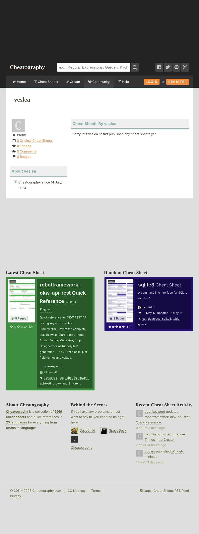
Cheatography (17, 412)
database (154, 318)
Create (73, 82)
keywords (50, 377)
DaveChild (87, 430)
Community (99, 82)
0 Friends (24, 146)
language (27, 428)
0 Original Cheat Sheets (35, 141)
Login (152, 82)
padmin (150, 434)
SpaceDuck (117, 430)
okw (59, 383)
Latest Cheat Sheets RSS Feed (164, 491)
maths (11, 428)
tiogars (150, 451)
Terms (95, 491)
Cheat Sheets (46, 82)
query (142, 324)
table (176, 318)
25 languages (16, 422)
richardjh (148, 307)
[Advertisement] (99, 29)
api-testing (47, 383)
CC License (76, 491)
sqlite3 (166, 318)
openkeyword (53, 366)
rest (61, 377)
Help (123, 82)
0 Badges (24, 157)
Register (177, 82)
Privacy (15, 496)
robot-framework (77, 377)
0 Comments (26, 151)
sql (144, 318)
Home (19, 82)
